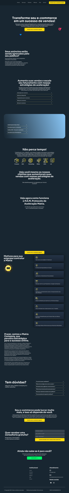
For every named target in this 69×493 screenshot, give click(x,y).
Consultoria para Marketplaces (14, 132)
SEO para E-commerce (21, 103)
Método (35, 2)
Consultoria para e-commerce (14, 127)
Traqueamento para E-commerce (23, 97)
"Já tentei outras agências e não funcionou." (45, 386)
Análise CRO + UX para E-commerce (15, 129)
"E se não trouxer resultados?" (42, 381)
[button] (34, 93)
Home (18, 2)
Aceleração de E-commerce (22, 92)
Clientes (29, 2)
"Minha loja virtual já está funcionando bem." (46, 388)
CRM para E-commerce (21, 100)
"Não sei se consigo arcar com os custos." (45, 383)
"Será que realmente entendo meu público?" (45, 391)
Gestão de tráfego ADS (21, 95)
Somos (44, 2)
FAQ (40, 2)
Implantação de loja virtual (13, 124)
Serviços (24, 2)
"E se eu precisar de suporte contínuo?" (44, 394)
